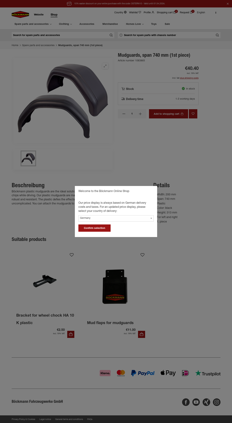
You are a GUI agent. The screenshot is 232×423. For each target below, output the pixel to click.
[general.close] (151, 192)
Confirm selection (94, 228)
